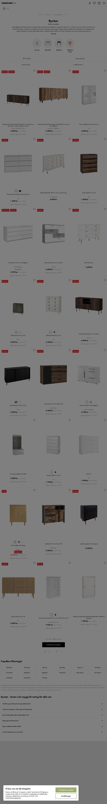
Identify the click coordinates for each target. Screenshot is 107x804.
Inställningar (66, 796)
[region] (41, 793)
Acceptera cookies (66, 790)
